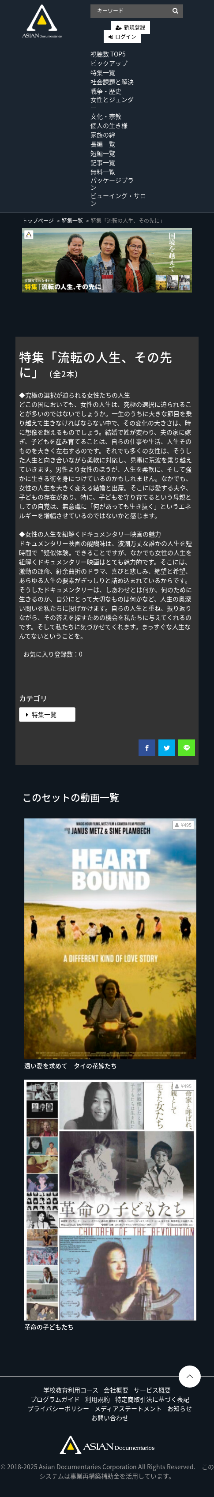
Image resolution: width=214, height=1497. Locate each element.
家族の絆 (102, 134)
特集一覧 (102, 72)
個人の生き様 (109, 125)
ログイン (125, 37)
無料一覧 (102, 171)
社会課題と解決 (112, 81)
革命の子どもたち (49, 1326)
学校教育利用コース (70, 1389)
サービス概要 (152, 1389)
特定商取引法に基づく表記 (152, 1399)
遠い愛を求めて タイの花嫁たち (70, 1065)
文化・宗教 (105, 116)
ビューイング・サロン (118, 199)
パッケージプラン (112, 184)
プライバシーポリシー (58, 1408)
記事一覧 (102, 162)
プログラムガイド (55, 1399)
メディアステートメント (128, 1408)
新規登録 (134, 27)
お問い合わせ (109, 1417)
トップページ (38, 221)
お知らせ (179, 1408)
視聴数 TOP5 (108, 53)
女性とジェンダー (112, 103)
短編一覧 (102, 153)
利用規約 (97, 1399)
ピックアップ (109, 63)
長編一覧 (102, 143)
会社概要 (116, 1389)
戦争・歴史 (105, 90)
